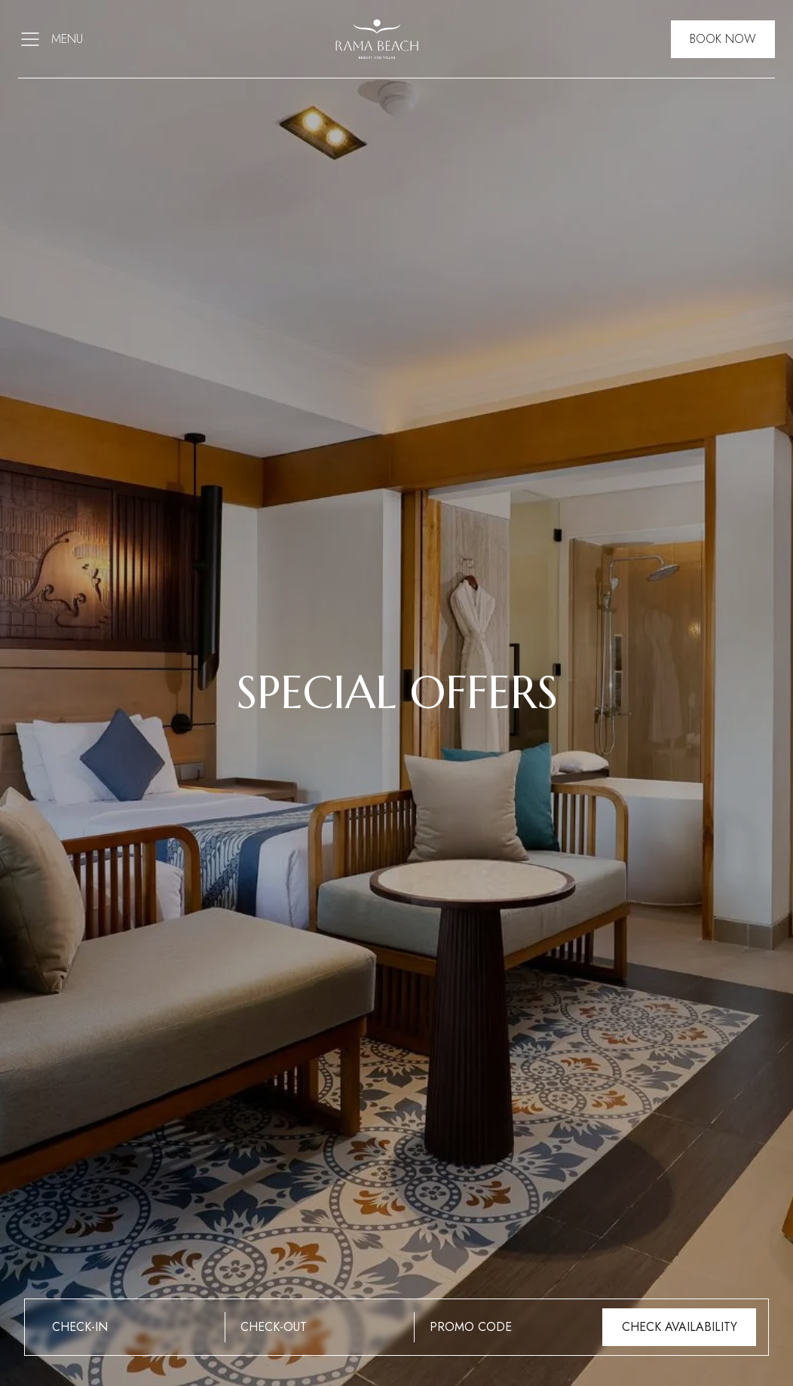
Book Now (723, 39)
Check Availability (679, 1326)
